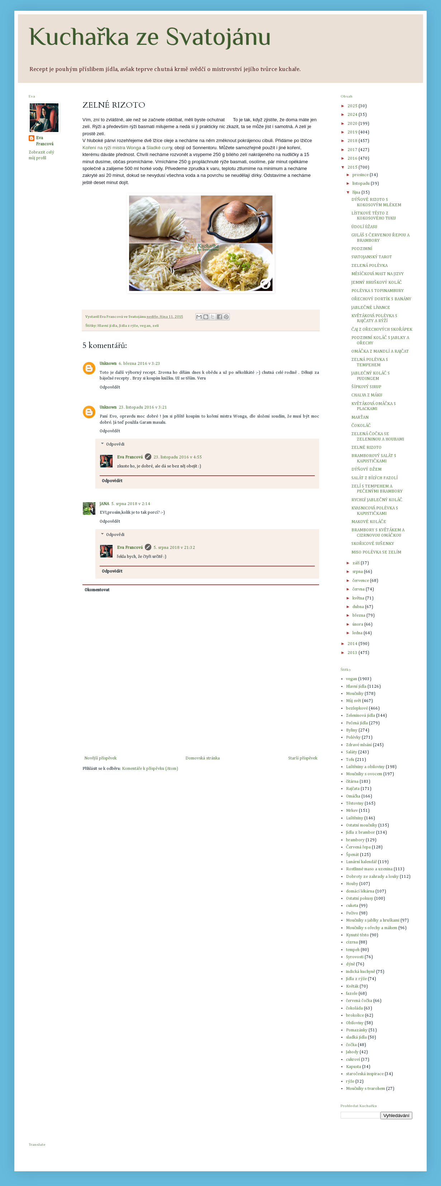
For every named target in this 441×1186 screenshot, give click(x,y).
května (358, 598)
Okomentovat (97, 590)
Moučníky (355, 694)
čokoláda (354, 1008)
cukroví (353, 1060)
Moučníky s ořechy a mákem (371, 928)
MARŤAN (360, 417)
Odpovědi (115, 444)
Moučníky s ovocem (364, 774)
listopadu (361, 184)
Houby (352, 884)
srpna (358, 572)
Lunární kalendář (361, 862)
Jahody (352, 1052)
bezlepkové (357, 708)
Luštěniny (354, 818)
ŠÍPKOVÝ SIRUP (366, 387)
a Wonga (132, 147)
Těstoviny (355, 803)
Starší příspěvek (302, 758)
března (359, 615)
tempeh (353, 950)
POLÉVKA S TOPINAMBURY (377, 291)
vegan (145, 326)
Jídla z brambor (360, 832)
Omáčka (353, 796)
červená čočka (359, 1001)
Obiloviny (355, 1023)
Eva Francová (130, 457)
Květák (352, 986)
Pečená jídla (357, 723)
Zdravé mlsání (359, 745)
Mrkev (352, 811)
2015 (353, 167)
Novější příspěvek (100, 758)
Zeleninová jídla (360, 716)
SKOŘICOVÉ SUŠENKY (372, 544)
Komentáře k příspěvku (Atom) (150, 769)
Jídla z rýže (128, 326)
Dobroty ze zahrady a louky (372, 877)
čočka (351, 1045)
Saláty (351, 752)
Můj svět (353, 701)
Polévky (353, 737)
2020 (353, 124)
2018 (353, 141)
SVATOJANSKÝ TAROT (371, 257)
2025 (353, 106)
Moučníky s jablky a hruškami (372, 920)
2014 (353, 644)
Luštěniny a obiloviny (365, 767)
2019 (353, 132)
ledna (358, 633)
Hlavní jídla (107, 326)
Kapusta (353, 1067)
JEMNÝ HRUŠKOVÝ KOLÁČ (376, 283)
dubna (358, 607)
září (356, 563)
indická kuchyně (360, 972)
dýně (350, 964)
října (356, 192)
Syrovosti (355, 957)
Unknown (108, 364)
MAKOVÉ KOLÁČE (368, 522)
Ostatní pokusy (359, 898)
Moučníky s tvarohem (365, 1089)
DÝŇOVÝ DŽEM (366, 469)
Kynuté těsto (357, 935)
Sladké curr (158, 147)
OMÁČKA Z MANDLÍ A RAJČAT (380, 351)
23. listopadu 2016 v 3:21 (143, 407)
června (359, 589)
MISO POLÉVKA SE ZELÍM (376, 552)
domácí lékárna (360, 891)
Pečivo (352, 913)
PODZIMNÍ (361, 249)
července (361, 581)
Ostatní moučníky (361, 825)
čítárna (352, 782)
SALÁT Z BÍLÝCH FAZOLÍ (374, 478)
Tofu (350, 760)
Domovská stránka (202, 758)
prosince (361, 175)
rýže (350, 1081)
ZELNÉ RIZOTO (366, 448)
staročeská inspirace (365, 1074)
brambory (355, 840)
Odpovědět (110, 387)
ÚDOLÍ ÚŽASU (364, 227)
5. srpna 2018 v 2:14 (130, 504)
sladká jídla (356, 1037)
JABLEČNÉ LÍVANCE (370, 308)
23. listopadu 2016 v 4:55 (177, 457)
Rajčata (353, 789)
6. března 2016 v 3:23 (139, 364)
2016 (353, 158)
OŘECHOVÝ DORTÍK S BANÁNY (381, 299)
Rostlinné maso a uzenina (369, 869)
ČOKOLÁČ (361, 426)
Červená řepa (358, 847)
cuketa (352, 906)
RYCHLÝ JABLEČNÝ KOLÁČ (376, 500)
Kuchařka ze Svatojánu (150, 36)
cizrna (352, 942)
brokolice (355, 1015)
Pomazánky (357, 1030)
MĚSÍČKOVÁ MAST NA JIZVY (377, 274)
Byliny (351, 730)
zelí (155, 326)
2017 (353, 150)
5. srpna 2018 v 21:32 (174, 548)
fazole (351, 994)
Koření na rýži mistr (102, 147)
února (358, 624)
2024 (353, 115)
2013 (353, 653)
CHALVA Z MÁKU (366, 395)
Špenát (352, 855)
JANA (104, 504)
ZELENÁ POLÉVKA (369, 266)
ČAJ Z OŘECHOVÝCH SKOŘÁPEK (381, 330)
